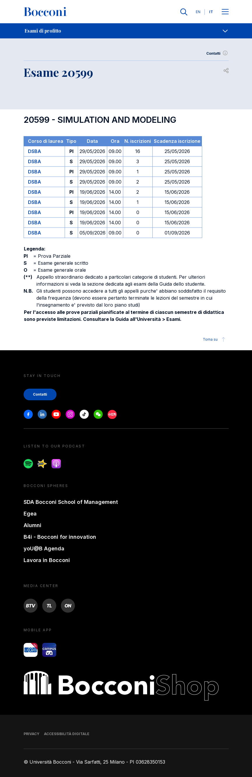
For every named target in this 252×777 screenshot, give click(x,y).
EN (198, 12)
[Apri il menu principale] (225, 12)
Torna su (215, 339)
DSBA (34, 151)
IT (211, 12)
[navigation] (126, 30)
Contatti (217, 53)
